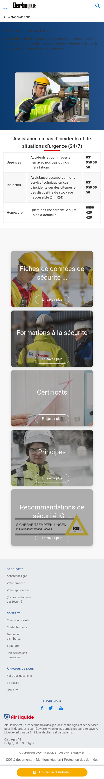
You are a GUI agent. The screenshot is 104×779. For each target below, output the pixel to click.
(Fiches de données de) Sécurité (19, 599)
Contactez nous (17, 627)
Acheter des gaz (17, 576)
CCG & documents (19, 759)
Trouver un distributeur (14, 636)
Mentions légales (48, 759)
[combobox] (97, 6)
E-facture (13, 645)
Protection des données (81, 759)
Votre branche (16, 583)
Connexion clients (18, 620)
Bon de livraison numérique (17, 655)
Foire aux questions (19, 675)
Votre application (18, 590)
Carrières (12, 690)
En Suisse (13, 682)
